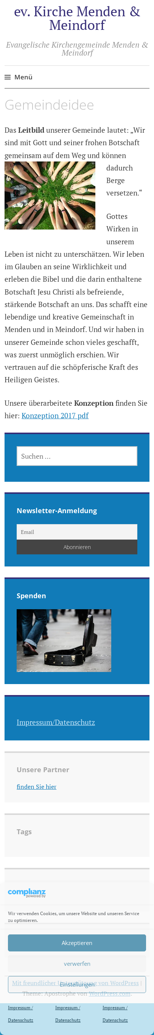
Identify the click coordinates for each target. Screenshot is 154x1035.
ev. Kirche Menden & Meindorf (77, 18)
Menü (23, 77)
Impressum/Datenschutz (56, 722)
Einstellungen (77, 984)
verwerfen (77, 963)
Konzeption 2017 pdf (55, 415)
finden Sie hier (36, 786)
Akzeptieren (77, 943)
